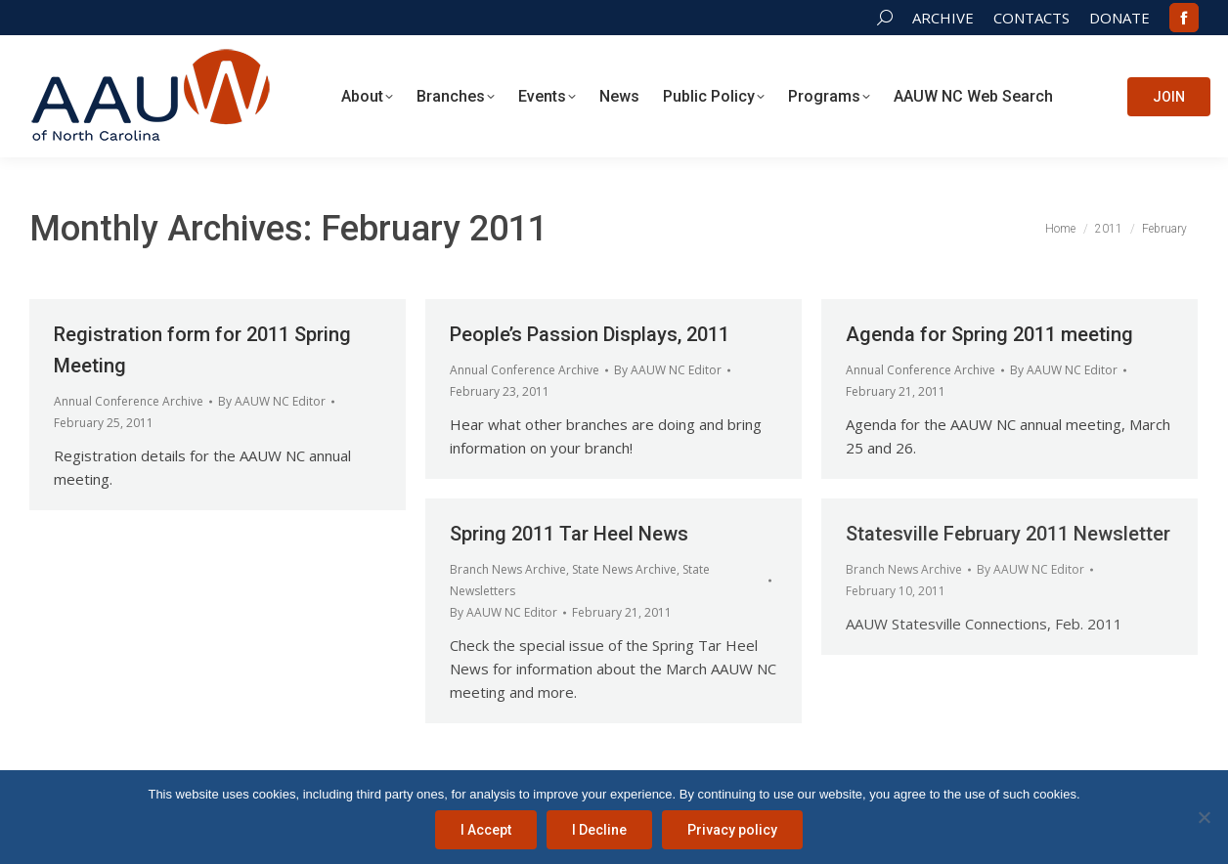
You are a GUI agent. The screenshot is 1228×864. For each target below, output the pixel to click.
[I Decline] (1203, 817)
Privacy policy (732, 830)
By (272, 401)
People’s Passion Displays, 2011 (589, 334)
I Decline (599, 830)
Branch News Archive (508, 569)
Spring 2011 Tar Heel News (569, 533)
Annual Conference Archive (128, 401)
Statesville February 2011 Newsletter (1008, 533)
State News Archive (624, 569)
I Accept (485, 830)
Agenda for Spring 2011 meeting (989, 334)
